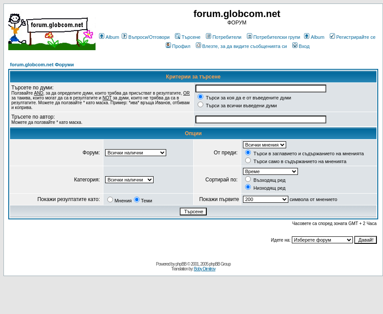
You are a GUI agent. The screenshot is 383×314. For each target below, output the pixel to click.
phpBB (180, 264)
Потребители (224, 37)
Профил (178, 46)
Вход (301, 46)
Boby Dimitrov (204, 268)
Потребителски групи (274, 37)
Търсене (188, 37)
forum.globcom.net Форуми (42, 64)
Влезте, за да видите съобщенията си (241, 46)
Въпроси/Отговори (146, 37)
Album (109, 37)
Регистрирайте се (353, 37)
